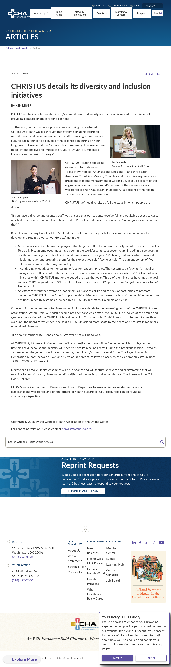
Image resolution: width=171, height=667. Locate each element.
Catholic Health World (18, 48)
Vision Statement (75, 559)
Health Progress (93, 582)
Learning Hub (115, 565)
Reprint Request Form (87, 492)
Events (110, 560)
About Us (74, 551)
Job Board (113, 581)
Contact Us (75, 573)
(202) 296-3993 (22, 558)
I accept (117, 658)
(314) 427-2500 (22, 581)
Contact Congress (112, 573)
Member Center (112, 551)
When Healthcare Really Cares (95, 594)
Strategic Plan (77, 568)
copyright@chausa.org (76, 429)
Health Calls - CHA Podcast (96, 562)
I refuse (151, 658)
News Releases (93, 551)
